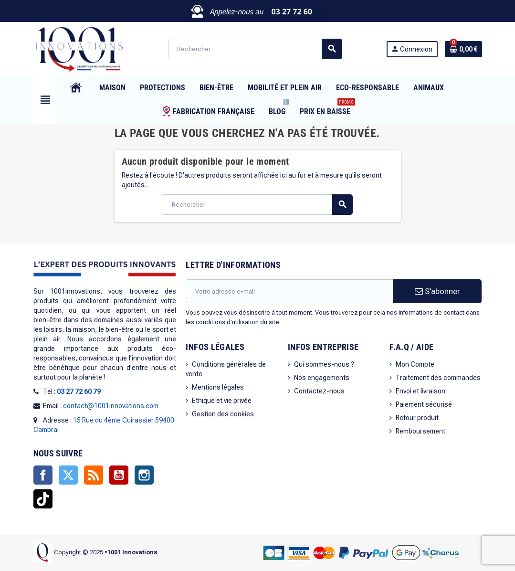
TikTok (43, 498)
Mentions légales (218, 387)
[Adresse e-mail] (289, 291)
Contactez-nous (319, 391)
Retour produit (417, 418)
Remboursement (420, 431)
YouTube (118, 475)
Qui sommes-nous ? (324, 364)
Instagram (144, 475)
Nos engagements (321, 377)
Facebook (43, 475)
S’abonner (437, 291)
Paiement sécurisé (424, 404)
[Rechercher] (255, 49)
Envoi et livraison (420, 391)
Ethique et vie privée (222, 400)
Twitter (68, 475)
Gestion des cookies (223, 414)
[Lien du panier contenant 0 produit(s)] (463, 49)
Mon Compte (415, 364)
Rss (93, 475)
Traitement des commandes (438, 377)
